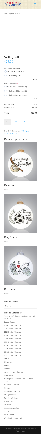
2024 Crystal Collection (12, 332)
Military (7, 388)
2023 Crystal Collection (12, 335)
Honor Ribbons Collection (13, 372)
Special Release (10, 322)
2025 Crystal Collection (12, 329)
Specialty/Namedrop (11, 408)
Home (6, 14)
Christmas (8, 362)
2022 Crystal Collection (12, 339)
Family (6, 365)
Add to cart (20, 121)
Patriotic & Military (11, 398)
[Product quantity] (7, 122)
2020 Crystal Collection (12, 345)
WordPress (20, 431)
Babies (6, 359)
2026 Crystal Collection (12, 325)
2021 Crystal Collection (12, 342)
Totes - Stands (9, 415)
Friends (7, 369)
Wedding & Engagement (13, 418)
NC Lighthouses (10, 395)
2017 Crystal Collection (12, 355)
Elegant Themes (20, 428)
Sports (11, 14)
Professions (8, 401)
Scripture (7, 405)
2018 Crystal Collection (12, 352)
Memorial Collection (11, 385)
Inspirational (8, 375)
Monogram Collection (12, 391)
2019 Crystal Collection (12, 349)
